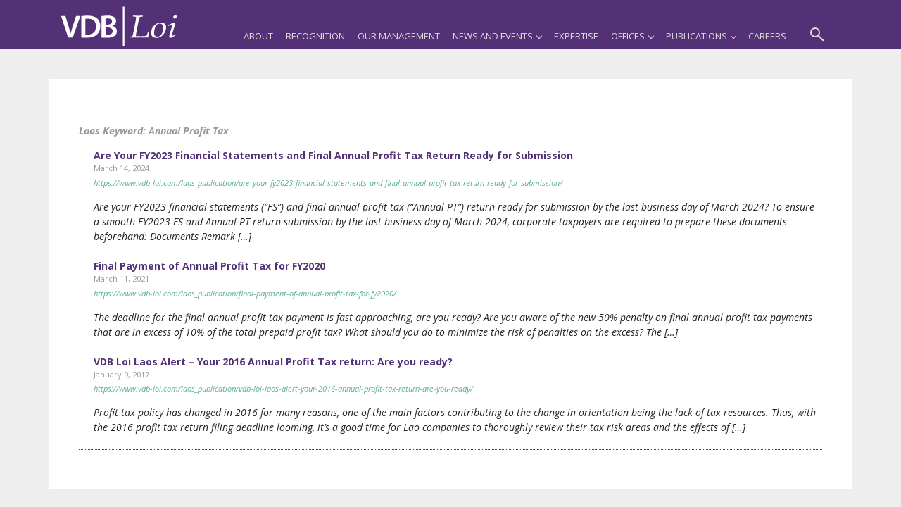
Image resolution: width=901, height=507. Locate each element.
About (258, 36)
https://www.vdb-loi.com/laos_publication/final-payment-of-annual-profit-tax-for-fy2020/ (245, 293)
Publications (701, 36)
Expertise (576, 36)
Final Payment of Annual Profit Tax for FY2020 (209, 266)
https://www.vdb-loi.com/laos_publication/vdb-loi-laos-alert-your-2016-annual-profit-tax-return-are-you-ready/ (283, 388)
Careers (767, 36)
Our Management (399, 36)
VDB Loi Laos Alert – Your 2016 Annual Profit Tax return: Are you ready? (273, 361)
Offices (632, 36)
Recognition (315, 36)
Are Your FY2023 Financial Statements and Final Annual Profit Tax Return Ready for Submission (333, 155)
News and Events (497, 36)
